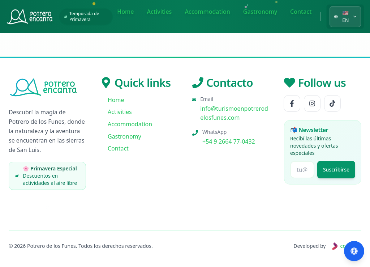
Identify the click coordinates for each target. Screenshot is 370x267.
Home (125, 12)
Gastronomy (260, 12)
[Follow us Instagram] (312, 103)
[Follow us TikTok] (332, 103)
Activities (159, 12)
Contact (300, 12)
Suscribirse (336, 169)
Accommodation (207, 12)
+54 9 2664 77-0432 (228, 141)
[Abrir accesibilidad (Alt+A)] (354, 251)
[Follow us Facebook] (292, 103)
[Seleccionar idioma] (345, 16)
